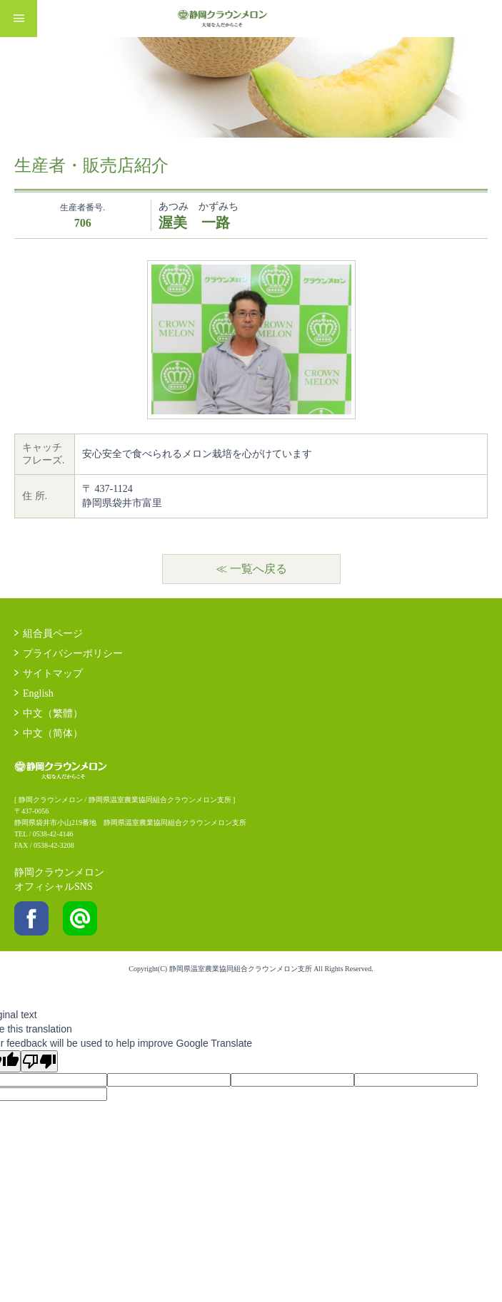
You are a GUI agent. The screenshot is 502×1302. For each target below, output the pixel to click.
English (38, 693)
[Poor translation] (39, 1061)
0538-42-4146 (53, 834)
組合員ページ (53, 633)
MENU (18, 18)
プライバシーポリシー (73, 653)
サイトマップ (53, 673)
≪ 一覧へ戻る (251, 569)
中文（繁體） (53, 713)
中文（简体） (53, 733)
